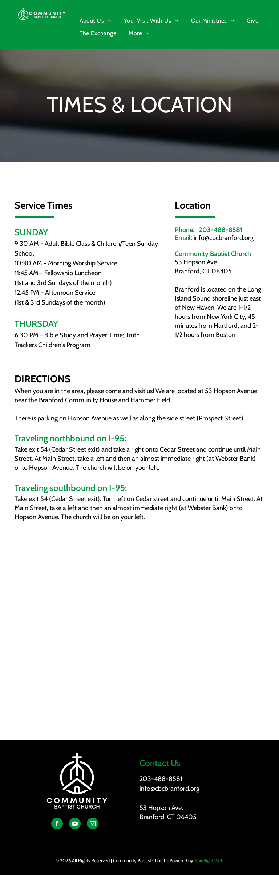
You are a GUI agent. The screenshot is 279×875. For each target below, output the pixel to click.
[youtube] (75, 824)
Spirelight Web (208, 860)
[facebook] (57, 824)
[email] (92, 824)
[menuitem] (96, 21)
